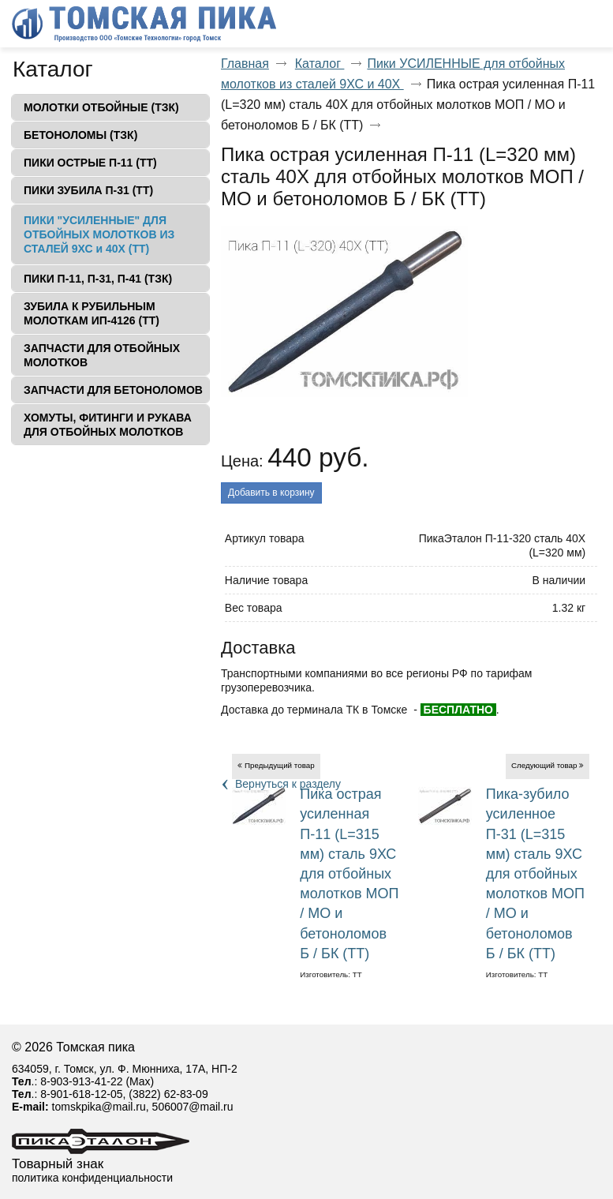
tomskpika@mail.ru (99, 1106)
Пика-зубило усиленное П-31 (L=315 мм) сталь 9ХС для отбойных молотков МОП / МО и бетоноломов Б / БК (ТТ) (535, 873)
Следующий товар (544, 765)
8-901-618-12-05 (81, 1094)
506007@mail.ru (193, 1106)
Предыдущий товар (280, 765)
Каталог (53, 69)
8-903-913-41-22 (81, 1081)
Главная (245, 63)
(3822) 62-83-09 (168, 1094)
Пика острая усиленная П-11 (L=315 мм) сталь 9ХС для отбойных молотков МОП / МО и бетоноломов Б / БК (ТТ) (349, 873)
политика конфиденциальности (92, 1177)
